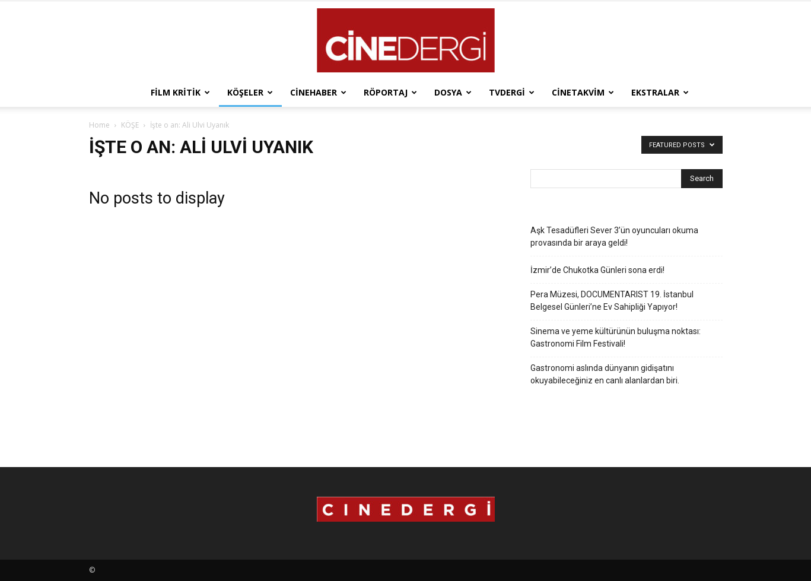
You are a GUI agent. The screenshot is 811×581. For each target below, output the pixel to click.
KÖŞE (130, 125)
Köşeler (250, 92)
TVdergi (512, 92)
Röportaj (390, 92)
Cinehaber (318, 92)
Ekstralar (660, 92)
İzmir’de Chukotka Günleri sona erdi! (597, 270)
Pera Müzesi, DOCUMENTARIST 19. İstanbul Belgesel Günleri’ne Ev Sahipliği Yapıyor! (612, 301)
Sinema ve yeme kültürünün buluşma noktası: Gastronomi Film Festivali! (615, 337)
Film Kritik (180, 92)
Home (99, 125)
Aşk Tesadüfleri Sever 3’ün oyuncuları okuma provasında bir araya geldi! (614, 236)
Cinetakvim (583, 92)
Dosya (453, 92)
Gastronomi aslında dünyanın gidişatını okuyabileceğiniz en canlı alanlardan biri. (604, 374)
